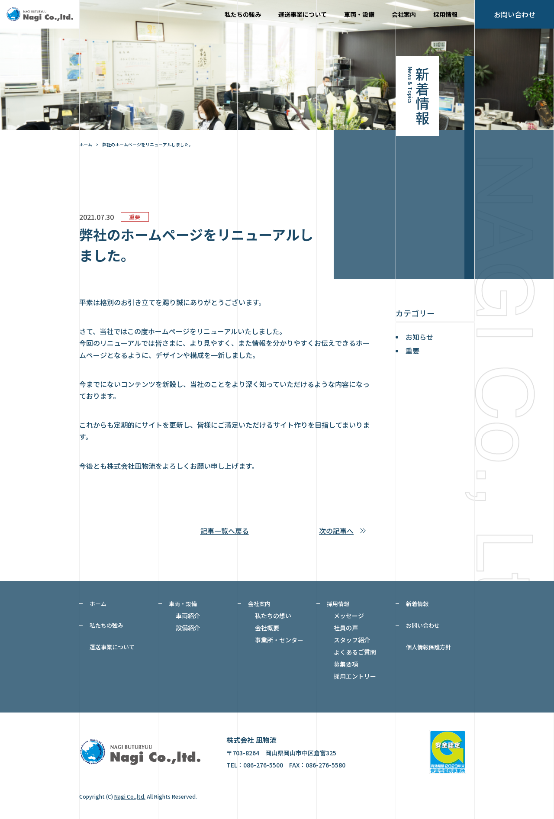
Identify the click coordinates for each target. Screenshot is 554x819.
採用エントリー (355, 676)
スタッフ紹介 (352, 639)
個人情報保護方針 (428, 647)
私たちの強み (243, 14)
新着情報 (417, 604)
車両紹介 (188, 615)
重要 (412, 350)
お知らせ (419, 337)
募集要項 (346, 664)
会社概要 (267, 627)
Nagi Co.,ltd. (129, 796)
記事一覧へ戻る (224, 531)
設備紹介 (188, 627)
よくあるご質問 (355, 652)
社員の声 (346, 627)
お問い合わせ (423, 625)
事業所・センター (279, 639)
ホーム (85, 144)
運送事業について (302, 14)
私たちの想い (273, 615)
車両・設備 (359, 14)
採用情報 (445, 14)
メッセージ (349, 615)
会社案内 (404, 14)
